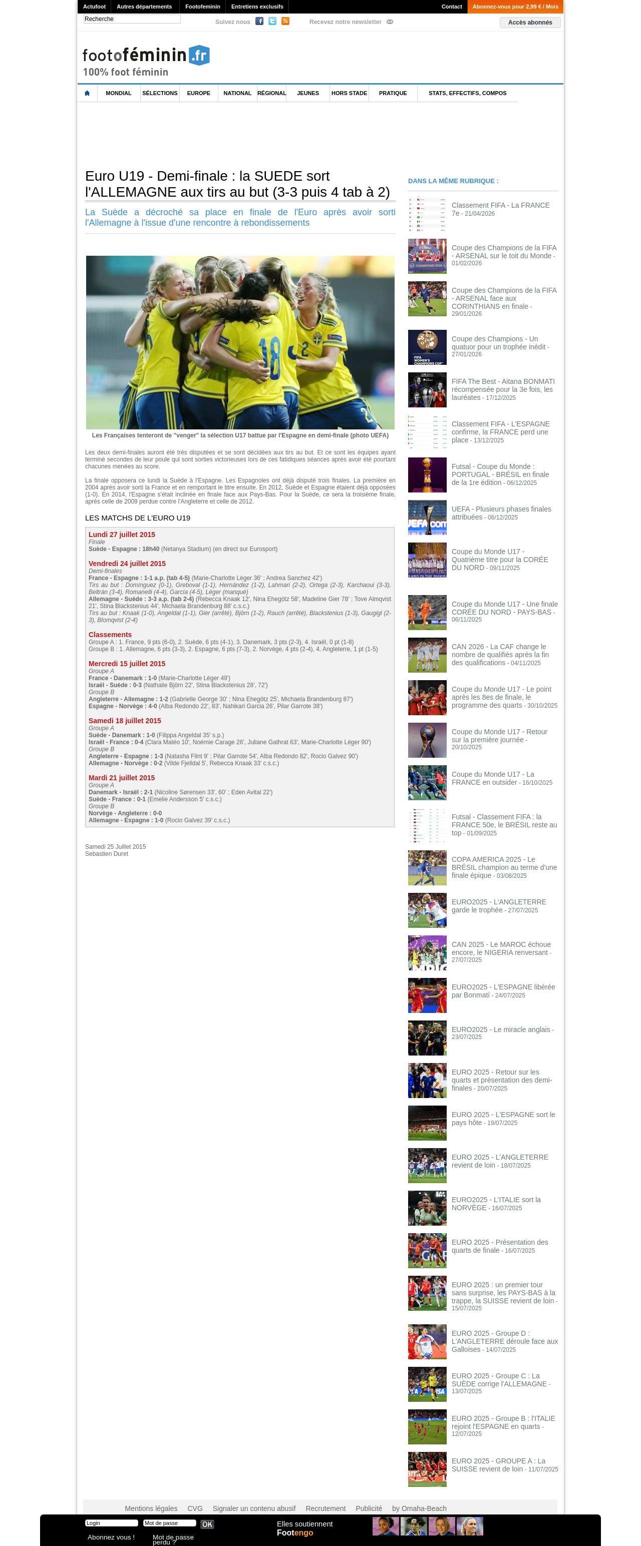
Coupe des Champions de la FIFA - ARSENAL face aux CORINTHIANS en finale (503, 296)
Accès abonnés (530, 22)
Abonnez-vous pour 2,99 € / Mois (515, 7)
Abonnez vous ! (107, 1538)
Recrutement (301, 1495)
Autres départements (144, 7)
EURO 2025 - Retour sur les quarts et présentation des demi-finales (502, 1069)
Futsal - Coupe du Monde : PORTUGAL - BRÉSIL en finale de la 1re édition (504, 463)
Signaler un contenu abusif (238, 1495)
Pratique (393, 93)
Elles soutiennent (304, 1529)
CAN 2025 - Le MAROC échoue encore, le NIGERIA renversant (494, 941)
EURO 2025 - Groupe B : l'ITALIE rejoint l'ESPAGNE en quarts (496, 1409)
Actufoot (94, 7)
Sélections (159, 93)
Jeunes (308, 93)
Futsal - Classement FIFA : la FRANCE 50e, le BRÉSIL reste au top (503, 814)
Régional (271, 93)
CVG (186, 1495)
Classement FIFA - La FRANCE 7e (498, 204)
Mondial (118, 93)
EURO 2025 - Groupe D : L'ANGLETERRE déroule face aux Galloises (497, 1327)
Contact (452, 7)
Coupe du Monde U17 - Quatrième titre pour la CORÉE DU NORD (503, 549)
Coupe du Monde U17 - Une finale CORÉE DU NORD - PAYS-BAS (497, 601)
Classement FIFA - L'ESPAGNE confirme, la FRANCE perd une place (501, 421)
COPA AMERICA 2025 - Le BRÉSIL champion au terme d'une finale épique (503, 856)
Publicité (340, 1495)
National (238, 93)
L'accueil (88, 93)
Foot (297, 1539)
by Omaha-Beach (385, 1495)
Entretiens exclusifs (257, 7)
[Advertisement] (260, 134)
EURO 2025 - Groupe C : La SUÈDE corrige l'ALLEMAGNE (500, 1367)
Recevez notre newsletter (345, 22)
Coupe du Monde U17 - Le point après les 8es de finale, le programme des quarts (503, 689)
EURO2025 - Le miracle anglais (494, 1022)
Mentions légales (147, 1495)
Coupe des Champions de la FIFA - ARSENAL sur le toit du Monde (498, 251)
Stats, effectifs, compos (467, 93)
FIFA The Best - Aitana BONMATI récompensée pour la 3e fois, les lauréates (496, 381)
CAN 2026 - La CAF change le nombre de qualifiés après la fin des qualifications (503, 647)
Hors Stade (349, 93)
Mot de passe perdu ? (179, 1538)
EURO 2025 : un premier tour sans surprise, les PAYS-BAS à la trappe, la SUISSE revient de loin (502, 1285)
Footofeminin (202, 7)
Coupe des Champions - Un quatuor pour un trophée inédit (500, 336)
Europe (198, 93)
